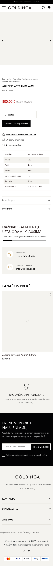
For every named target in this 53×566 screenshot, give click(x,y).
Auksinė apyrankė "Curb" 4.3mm (19, 355)
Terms (35, 532)
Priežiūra (26, 208)
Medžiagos (26, 200)
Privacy (27, 532)
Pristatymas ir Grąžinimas (35, 237)
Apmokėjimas (18, 237)
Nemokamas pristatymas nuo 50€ (26, 2)
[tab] (26, 200)
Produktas (7, 237)
